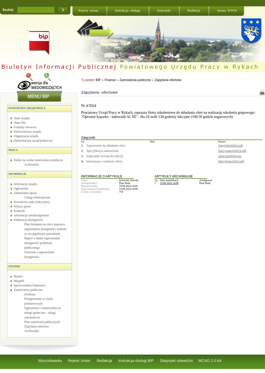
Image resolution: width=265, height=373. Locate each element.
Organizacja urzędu (26, 136)
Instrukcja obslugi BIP (136, 361)
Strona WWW (227, 10)
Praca (13, 149)
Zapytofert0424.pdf (230, 145)
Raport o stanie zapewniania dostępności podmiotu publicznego (42, 243)
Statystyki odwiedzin (176, 361)
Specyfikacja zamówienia (102, 151)
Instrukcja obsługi (127, 10)
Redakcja (194, 10)
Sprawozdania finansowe (29, 285)
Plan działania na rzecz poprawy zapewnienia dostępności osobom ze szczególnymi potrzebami (45, 229)
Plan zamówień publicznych (42, 322)
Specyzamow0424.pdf (232, 151)
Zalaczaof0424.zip (230, 156)
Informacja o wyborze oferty (104, 161)
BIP (98, 80)
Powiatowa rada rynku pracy (32, 202)
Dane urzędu (22, 118)
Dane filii (20, 123)
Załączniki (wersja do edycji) (104, 156)
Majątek (19, 281)
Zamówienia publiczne (28, 290)
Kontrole (19, 211)
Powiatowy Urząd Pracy (27, 108)
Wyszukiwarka (50, 361)
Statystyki (164, 10)
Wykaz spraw (22, 206)
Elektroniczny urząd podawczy (33, 140)
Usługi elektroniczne (37, 197)
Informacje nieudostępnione (31, 215)
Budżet (18, 276)
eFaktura (29, 294)
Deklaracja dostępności (28, 220)
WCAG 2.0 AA (210, 361)
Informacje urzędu (25, 184)
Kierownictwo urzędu (27, 131)
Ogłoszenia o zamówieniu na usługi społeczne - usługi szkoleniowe (42, 312)
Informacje (18, 173)
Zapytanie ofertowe (99, 92)
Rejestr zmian (88, 10)
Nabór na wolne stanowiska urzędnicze (38, 160)
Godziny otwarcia (25, 127)
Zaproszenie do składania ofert (105, 145)
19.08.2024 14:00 (169, 183)
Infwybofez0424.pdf (231, 161)
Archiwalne (31, 164)
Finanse (14, 266)
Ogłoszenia (21, 188)
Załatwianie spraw (25, 193)
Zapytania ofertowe (36, 326)
